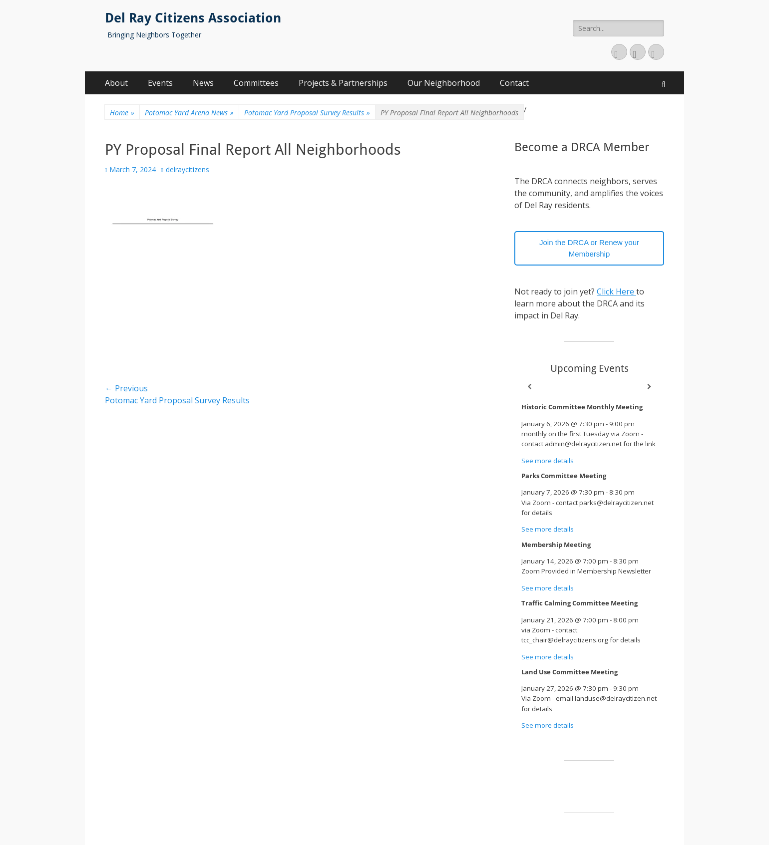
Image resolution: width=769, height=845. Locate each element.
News (203, 82)
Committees (256, 82)
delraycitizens (187, 169)
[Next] (649, 387)
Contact (514, 82)
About (116, 82)
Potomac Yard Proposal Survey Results (307, 112)
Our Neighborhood (443, 82)
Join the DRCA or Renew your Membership (589, 248)
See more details (547, 460)
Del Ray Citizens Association (193, 17)
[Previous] (529, 387)
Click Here (616, 291)
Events (160, 82)
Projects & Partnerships (343, 82)
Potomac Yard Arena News (189, 112)
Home (122, 112)
